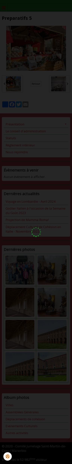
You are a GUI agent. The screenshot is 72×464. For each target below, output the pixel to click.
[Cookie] (7, 456)
